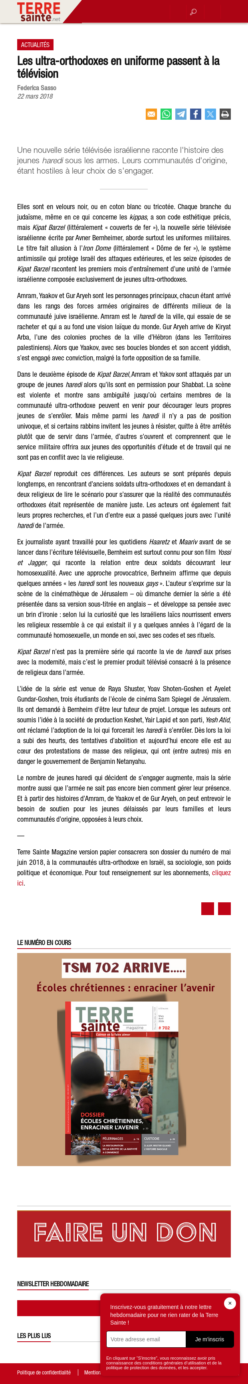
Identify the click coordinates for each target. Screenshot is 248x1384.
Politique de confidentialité (44, 1372)
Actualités (35, 44)
